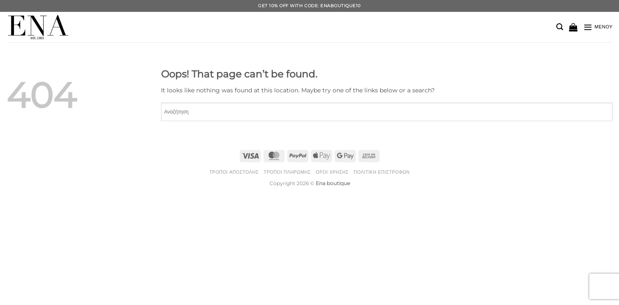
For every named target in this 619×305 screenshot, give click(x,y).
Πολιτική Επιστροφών (382, 172)
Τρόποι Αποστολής (233, 172)
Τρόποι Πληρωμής (287, 172)
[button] (559, 27)
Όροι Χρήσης (332, 172)
